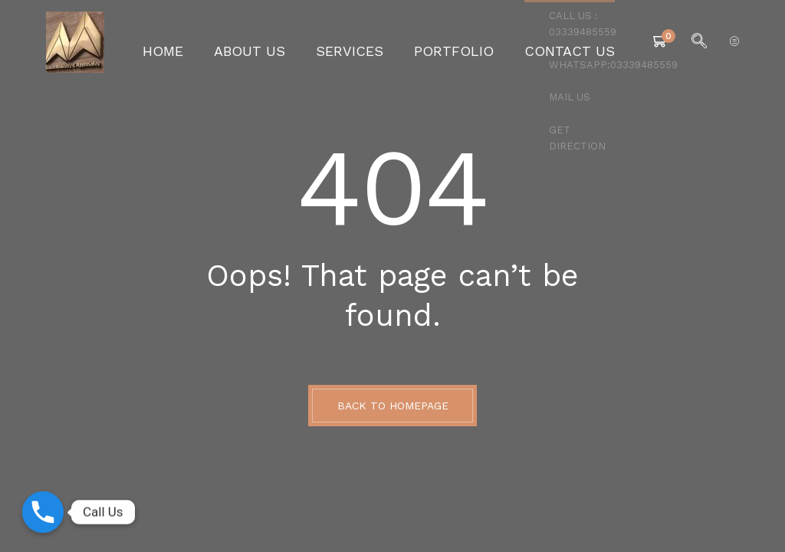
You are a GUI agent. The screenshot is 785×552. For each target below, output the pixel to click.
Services (357, 42)
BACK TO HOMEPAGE (392, 405)
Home (199, 42)
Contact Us (539, 42)
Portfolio (444, 42)
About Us (273, 42)
